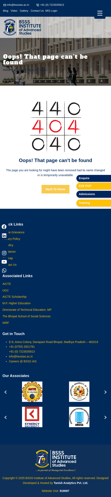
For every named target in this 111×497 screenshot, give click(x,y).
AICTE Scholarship (14, 300)
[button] (5, 395)
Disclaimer (9, 254)
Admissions (87, 194)
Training (84, 202)
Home (7, 70)
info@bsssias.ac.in (18, 4)
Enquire (84, 178)
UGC (5, 293)
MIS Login (51, 10)
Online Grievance (13, 235)
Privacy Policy (11, 241)
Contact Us (37, 10)
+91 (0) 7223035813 (52, 4)
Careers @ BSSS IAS (23, 364)
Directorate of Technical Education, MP (27, 313)
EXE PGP (85, 186)
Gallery (24, 10)
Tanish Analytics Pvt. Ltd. (71, 483)
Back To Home (55, 189)
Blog (5, 10)
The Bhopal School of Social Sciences (26, 319)
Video (14, 10)
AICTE (6, 286)
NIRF (5, 325)
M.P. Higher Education (16, 306)
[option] (32, 394)
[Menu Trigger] (100, 13)
